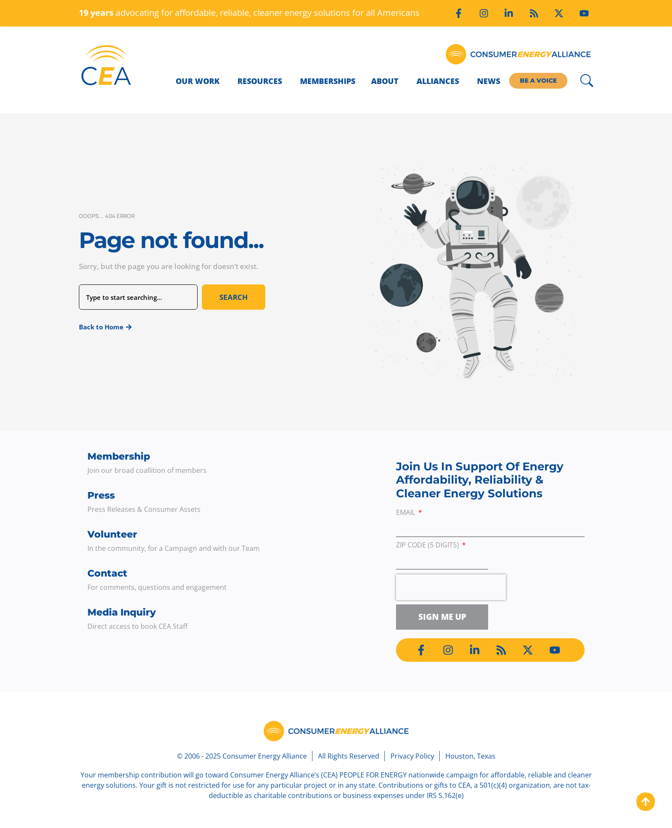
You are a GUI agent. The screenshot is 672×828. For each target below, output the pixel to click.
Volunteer (112, 534)
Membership (118, 456)
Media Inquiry (121, 612)
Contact (107, 573)
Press (101, 495)
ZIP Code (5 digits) (428, 545)
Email (406, 513)
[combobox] (138, 297)
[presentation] (451, 587)
